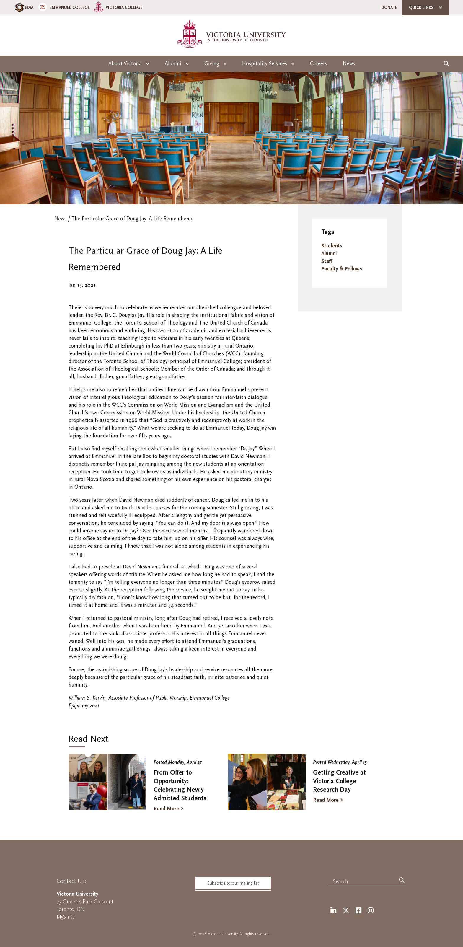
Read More (166, 809)
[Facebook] (358, 910)
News (349, 64)
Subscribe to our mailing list (233, 883)
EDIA (23, 7)
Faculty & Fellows (341, 269)
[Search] (401, 880)
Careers (318, 64)
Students (331, 246)
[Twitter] (346, 910)
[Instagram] (370, 910)
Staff (326, 261)
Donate (389, 7)
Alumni (329, 253)
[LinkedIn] (333, 910)
